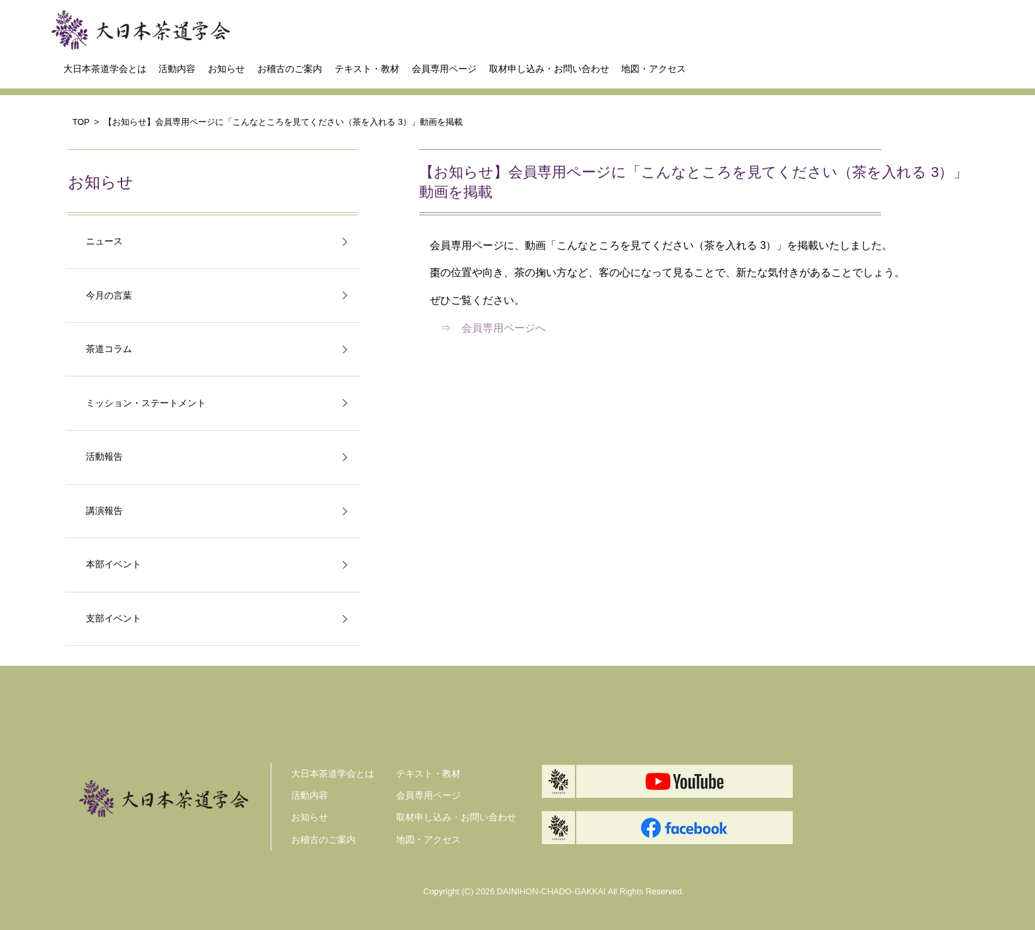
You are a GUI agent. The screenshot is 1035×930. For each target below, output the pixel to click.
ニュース (104, 241)
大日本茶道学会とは (105, 68)
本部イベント (113, 564)
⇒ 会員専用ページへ (493, 328)
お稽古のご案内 (289, 68)
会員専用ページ (444, 68)
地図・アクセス (653, 68)
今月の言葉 (109, 296)
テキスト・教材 (367, 68)
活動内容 (176, 68)
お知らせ (226, 68)
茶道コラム (109, 349)
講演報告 (104, 511)
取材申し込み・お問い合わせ (549, 68)
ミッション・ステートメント (146, 403)
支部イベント (113, 619)
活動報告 (104, 457)
